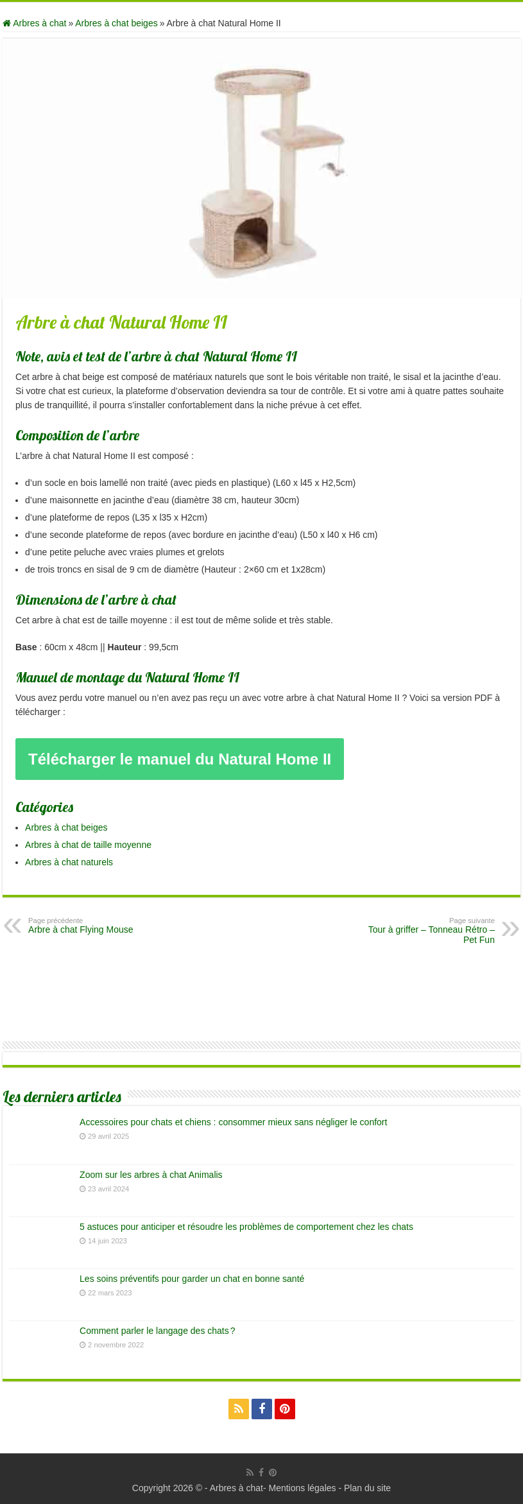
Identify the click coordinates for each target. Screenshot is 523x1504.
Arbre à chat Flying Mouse (94, 926)
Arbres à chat (34, 23)
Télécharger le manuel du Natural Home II (179, 759)
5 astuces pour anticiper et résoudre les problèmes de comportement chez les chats (246, 1227)
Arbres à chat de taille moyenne (88, 845)
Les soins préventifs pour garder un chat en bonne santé (192, 1279)
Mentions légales (302, 1488)
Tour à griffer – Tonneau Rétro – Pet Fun (429, 931)
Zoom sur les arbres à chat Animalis (151, 1175)
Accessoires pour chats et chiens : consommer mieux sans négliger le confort (233, 1122)
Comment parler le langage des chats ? (157, 1331)
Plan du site (367, 1488)
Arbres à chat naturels (69, 862)
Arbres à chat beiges (116, 23)
